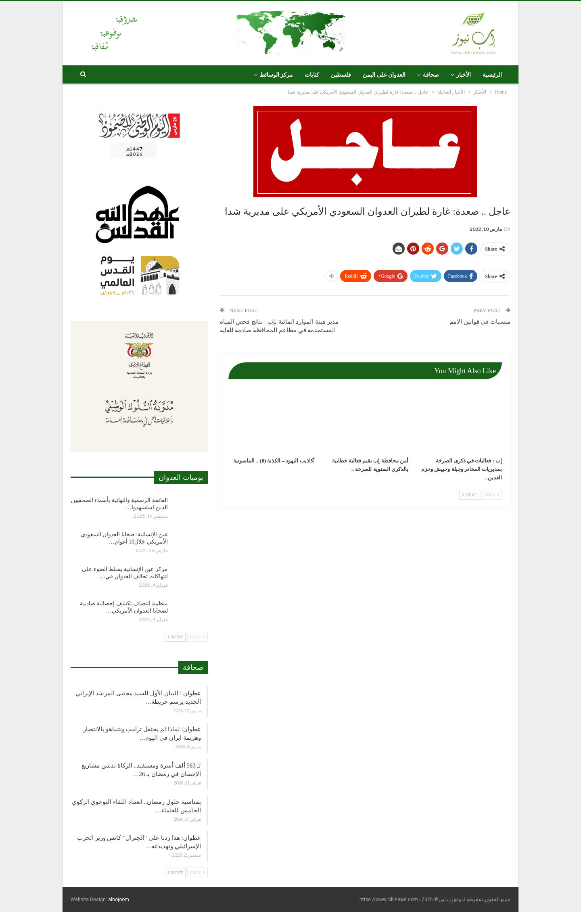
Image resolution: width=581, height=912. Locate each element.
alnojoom (118, 899)
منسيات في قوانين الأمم (479, 321)
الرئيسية (492, 75)
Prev (491, 494)
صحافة (431, 75)
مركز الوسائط (276, 75)
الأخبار (463, 75)
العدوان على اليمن (384, 75)
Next (469, 494)
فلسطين (341, 75)
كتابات (312, 75)
